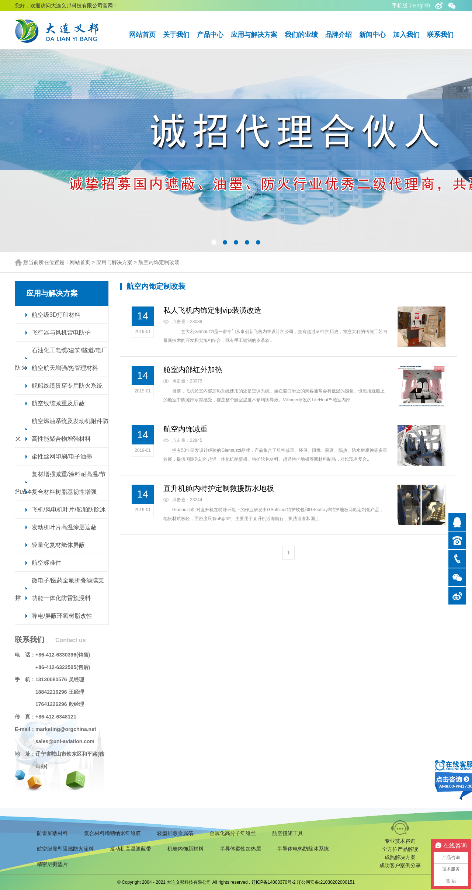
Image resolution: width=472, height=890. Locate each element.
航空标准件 (46, 563)
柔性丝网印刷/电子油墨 (62, 456)
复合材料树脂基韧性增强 (64, 492)
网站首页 (142, 34)
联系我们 (440, 34)
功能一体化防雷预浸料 (61, 598)
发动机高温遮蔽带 (130, 849)
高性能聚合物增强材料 (61, 439)
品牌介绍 (338, 34)
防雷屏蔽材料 (52, 833)
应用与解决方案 (254, 34)
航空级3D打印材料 (56, 315)
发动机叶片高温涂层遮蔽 (64, 527)
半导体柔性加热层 (240, 849)
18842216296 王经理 (59, 692)
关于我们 (176, 34)
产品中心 (210, 34)
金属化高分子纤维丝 (232, 833)
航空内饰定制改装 (159, 262)
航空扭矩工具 (287, 833)
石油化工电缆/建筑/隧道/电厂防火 (61, 359)
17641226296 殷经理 (59, 704)
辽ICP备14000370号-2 (273, 882)
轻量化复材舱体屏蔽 (58, 545)
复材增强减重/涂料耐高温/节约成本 (60, 483)
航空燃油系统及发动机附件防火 (61, 429)
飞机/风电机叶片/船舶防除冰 (69, 509)
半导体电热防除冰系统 (303, 849)
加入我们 (406, 34)
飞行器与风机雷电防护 (61, 332)
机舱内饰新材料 (185, 849)
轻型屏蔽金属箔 (175, 833)
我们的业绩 (301, 34)
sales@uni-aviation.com (64, 741)
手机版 (399, 5)
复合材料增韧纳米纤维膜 (112, 833)
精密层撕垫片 (52, 864)
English (421, 5)
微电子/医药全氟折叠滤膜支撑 (59, 589)
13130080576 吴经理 (59, 679)
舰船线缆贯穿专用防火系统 (67, 385)
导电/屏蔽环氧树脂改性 (62, 616)
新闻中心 (372, 34)
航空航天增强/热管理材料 (65, 368)
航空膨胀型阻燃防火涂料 (65, 849)
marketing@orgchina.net (65, 729)
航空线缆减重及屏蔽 (58, 403)
